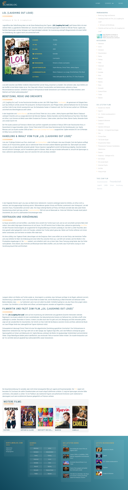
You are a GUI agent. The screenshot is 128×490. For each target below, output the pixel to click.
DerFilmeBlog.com (14, 443)
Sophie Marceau (22, 114)
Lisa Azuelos (62, 102)
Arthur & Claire (27, 430)
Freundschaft (115, 181)
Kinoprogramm (10, 451)
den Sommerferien (41, 142)
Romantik (100, 88)
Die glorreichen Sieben (103, 143)
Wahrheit (99, 189)
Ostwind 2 (100, 124)
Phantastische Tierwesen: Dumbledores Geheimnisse (108, 147)
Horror (99, 69)
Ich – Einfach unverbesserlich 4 (106, 114)
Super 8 (99, 111)
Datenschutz (9, 448)
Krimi (99, 75)
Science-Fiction (101, 91)
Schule (112, 185)
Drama (99, 56)
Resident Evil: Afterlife (103, 108)
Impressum (9, 450)
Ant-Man (100, 168)
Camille (75, 430)
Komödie (55, 54)
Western (100, 98)
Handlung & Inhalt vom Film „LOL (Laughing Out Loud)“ (111, 20)
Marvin (58, 430)
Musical (99, 78)
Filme (99, 63)
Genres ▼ (109, 3)
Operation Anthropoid (103, 127)
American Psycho (102, 165)
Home (98, 3)
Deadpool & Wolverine (103, 120)
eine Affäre (83, 225)
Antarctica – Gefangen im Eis (105, 155)
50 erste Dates (101, 136)
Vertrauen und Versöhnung (107, 25)
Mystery (99, 82)
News (121, 3)
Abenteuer (100, 43)
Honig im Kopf (101, 171)
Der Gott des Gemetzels (48, 430)
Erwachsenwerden (34, 210)
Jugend (99, 185)
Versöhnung (119, 185)
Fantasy (99, 59)
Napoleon (100, 117)
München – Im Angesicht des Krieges (107, 130)
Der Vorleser (101, 159)
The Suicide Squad (102, 139)
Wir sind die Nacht (102, 162)
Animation (100, 50)
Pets (99, 133)
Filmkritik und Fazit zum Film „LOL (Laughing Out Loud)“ (111, 29)
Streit (25, 241)
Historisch (100, 66)
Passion (99, 152)
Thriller (99, 94)
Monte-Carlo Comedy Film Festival (43, 130)
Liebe (18, 302)
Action (99, 47)
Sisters (7, 430)
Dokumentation (101, 53)
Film (75, 389)
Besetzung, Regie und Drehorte (106, 15)
